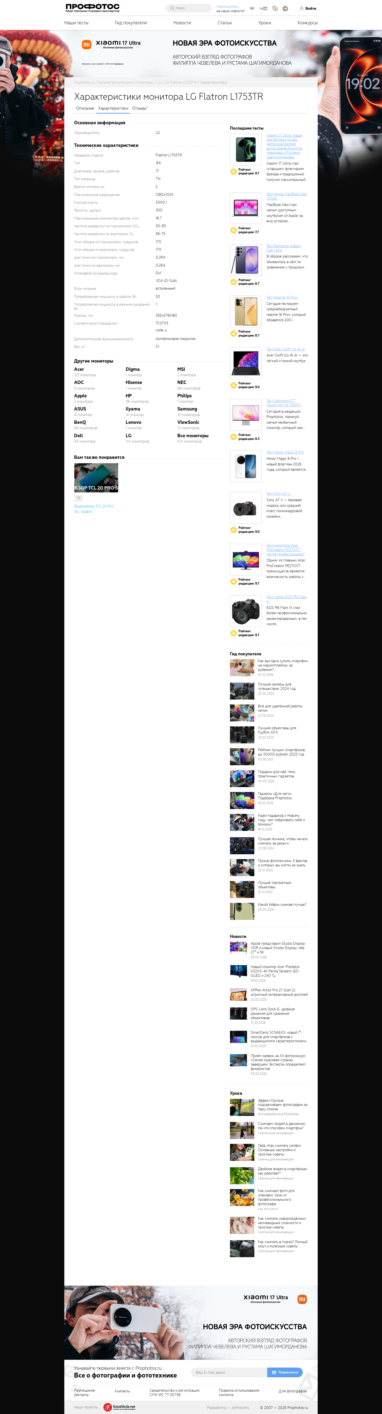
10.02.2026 (265, 675)
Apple (80, 396)
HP (129, 396)
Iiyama (133, 409)
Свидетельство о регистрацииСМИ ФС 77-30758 (175, 1392)
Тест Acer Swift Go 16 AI (286, 349)
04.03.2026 (266, 781)
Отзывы (139, 108)
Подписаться (288, 1372)
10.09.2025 (265, 759)
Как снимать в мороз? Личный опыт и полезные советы (282, 1244)
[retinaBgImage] (242, 667)
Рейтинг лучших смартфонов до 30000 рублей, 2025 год (281, 752)
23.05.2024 (266, 715)
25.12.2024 (265, 870)
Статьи (225, 23)
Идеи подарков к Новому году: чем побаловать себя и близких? (281, 820)
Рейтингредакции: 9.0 (249, 385)
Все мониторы (193, 436)
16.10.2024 (265, 892)
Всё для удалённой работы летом (280, 708)
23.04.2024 (266, 694)
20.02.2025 (266, 737)
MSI (181, 369)
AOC (79, 382)
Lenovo (133, 422)
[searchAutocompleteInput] (191, 8)
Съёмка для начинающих (276, 1133)
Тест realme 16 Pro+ (282, 297)
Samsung (187, 409)
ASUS (80, 409)
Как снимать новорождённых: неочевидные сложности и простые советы (282, 1223)
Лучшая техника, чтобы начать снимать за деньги (283, 841)
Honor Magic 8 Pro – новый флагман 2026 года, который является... (287, 464)
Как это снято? (268, 1209)
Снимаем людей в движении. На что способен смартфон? (282, 1125)
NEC (181, 382)
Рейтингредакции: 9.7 (249, 171)
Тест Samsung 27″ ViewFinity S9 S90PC (284, 403)
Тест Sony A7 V (279, 493)
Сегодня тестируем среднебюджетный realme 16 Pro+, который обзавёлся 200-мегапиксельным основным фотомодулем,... (286, 320)
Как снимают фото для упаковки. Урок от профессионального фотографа (276, 1197)
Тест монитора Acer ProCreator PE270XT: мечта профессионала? (285, 550)
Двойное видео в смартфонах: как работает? (283, 1171)
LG (129, 436)
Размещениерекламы (84, 1392)
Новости (182, 23)
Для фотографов (293, 1391)
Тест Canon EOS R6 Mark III (287, 599)
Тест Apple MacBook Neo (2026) (287, 196)
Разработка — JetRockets (228, 1407)
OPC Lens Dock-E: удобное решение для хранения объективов (273, 1013)
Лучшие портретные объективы (274, 884)
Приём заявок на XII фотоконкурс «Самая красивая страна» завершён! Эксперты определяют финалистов (278, 1062)
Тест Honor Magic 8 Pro (285, 452)
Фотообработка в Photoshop (278, 1114)
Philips (184, 396)
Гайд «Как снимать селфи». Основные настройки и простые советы (280, 1150)
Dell (78, 436)
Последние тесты (247, 128)
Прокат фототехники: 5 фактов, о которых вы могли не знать (283, 863)
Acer (79, 369)
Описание (85, 108)
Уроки (264, 23)
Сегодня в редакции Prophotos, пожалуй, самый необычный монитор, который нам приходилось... (285, 422)
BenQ (80, 422)
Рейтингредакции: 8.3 (249, 437)
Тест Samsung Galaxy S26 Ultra (284, 248)
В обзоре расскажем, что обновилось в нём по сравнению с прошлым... (287, 262)
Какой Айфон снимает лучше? (282, 904)
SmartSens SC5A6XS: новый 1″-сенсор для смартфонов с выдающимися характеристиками (278, 1037)
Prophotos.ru (297, 1407)
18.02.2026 (265, 803)
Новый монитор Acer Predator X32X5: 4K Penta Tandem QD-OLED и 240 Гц (275, 971)
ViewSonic (188, 422)
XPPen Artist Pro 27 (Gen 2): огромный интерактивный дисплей (279, 992)
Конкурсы (308, 23)
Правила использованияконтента (239, 1392)
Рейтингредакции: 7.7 (249, 230)
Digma (133, 369)
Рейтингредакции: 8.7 (249, 282)
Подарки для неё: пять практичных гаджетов (276, 774)
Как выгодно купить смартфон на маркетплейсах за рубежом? (283, 665)
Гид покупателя (131, 23)
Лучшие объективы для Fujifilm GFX (277, 730)
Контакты (122, 1391)
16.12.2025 (265, 829)
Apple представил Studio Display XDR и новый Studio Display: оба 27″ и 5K (278, 948)
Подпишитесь (229, 6)
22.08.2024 (266, 848)
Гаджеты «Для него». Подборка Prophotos (275, 795)
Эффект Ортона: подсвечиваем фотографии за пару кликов (282, 1105)
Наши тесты (76, 23)
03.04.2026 (266, 909)
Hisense (134, 382)
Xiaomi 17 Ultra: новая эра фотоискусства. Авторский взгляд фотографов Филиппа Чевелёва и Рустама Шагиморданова (284, 146)
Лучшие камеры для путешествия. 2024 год (277, 686)
